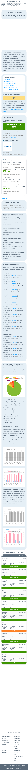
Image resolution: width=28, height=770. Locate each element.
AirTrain (16, 752)
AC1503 (14, 281)
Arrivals (3, 738)
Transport (17, 750)
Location (16, 748)
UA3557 (14, 354)
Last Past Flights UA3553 (11, 90)
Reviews (4, 752)
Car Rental (17, 738)
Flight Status (7, 79)
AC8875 (14, 296)
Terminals (17, 736)
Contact (23, 765)
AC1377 (14, 275)
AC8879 (14, 308)
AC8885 (14, 326)
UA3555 (14, 348)
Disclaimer (18, 765)
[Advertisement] (14, 34)
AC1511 (14, 284)
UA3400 (14, 336)
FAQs (15, 746)
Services (16, 744)
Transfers (16, 754)
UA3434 (14, 342)
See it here (13, 133)
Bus (15, 760)
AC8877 (14, 302)
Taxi (15, 758)
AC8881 (14, 314)
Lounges (16, 742)
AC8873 (14, 290)
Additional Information (10, 83)
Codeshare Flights (9, 81)
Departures (4, 740)
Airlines (3, 744)
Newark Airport (14, 1)
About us (14, 766)
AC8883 (14, 320)
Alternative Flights (9, 85)
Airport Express (18, 756)
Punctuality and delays (10, 87)
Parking (3, 750)
